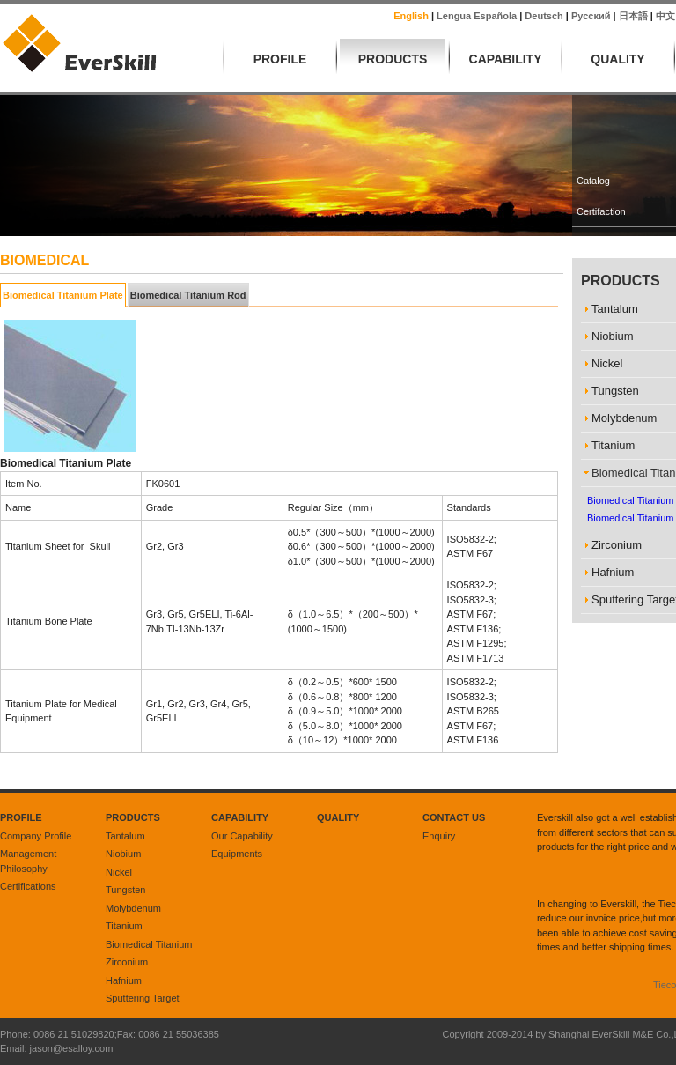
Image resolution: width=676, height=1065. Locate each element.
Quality (617, 59)
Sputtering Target (143, 998)
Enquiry (438, 836)
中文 (665, 16)
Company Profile (35, 836)
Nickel (119, 872)
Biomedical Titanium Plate (63, 295)
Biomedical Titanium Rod (188, 295)
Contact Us (453, 817)
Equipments (236, 853)
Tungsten (125, 889)
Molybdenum (133, 908)
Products (393, 59)
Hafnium (124, 980)
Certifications (28, 886)
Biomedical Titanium (149, 944)
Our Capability (242, 836)
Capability (505, 59)
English (411, 16)
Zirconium (127, 962)
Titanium (124, 926)
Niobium (123, 853)
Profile (280, 59)
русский (590, 16)
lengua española (477, 16)
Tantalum (125, 836)
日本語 (633, 16)
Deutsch (543, 16)
